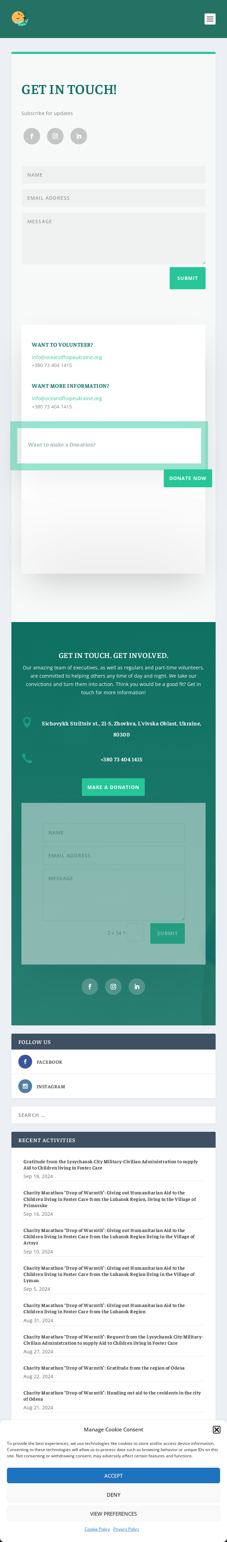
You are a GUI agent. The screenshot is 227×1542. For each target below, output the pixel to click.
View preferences (113, 1513)
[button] (216, 1429)
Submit (187, 278)
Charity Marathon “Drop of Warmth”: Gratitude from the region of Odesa (104, 1367)
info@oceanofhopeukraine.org (67, 357)
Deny (114, 1494)
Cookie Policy (97, 1529)
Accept (113, 1475)
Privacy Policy (126, 1529)
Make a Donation (113, 787)
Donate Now (188, 478)
